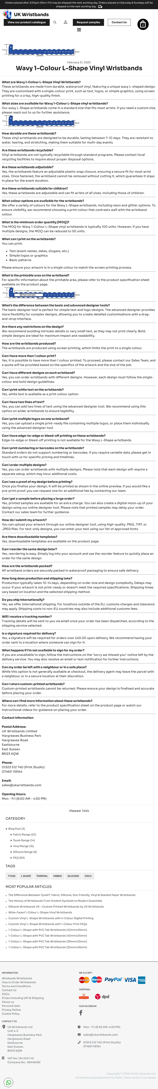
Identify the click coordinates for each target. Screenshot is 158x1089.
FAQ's (6, 994)
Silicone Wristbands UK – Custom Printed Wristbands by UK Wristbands (56, 906)
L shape (26, 876)
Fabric (57, 876)
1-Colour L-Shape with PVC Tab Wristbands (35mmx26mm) (47, 947)
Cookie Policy (11, 1013)
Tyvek (12, 876)
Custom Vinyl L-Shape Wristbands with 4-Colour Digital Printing (50, 918)
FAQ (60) (19, 857)
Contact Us (9, 990)
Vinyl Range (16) (23, 846)
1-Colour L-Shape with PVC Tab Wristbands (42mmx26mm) (47, 930)
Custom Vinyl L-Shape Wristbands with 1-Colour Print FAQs (47, 924)
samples (88, 22)
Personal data (11, 1006)
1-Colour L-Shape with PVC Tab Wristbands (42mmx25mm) (47, 935)
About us (8, 1002)
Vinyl (88, 876)
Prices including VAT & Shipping (23, 998)
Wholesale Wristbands (17, 978)
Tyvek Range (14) (24, 840)
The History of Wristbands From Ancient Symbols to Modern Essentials (55, 900)
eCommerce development (93, 1077)
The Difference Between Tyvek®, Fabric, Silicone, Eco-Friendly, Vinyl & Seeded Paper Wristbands (72, 895)
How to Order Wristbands (19, 982)
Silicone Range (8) (25, 852)
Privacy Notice (11, 1009)
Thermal (42, 876)
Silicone (73, 876)
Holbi (118, 1077)
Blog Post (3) (16, 828)
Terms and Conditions (16, 986)
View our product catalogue (27, 22)
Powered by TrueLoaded (140, 1077)
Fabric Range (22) (24, 834)
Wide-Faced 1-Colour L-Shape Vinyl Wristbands (40, 912)
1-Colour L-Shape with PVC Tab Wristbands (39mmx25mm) (47, 941)
